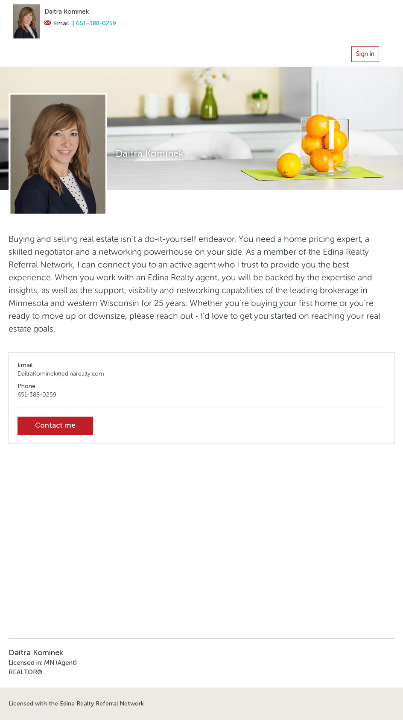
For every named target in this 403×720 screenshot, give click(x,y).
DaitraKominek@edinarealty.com (61, 373)
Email (56, 23)
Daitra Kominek (66, 11)
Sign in (365, 53)
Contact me (55, 425)
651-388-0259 (96, 23)
